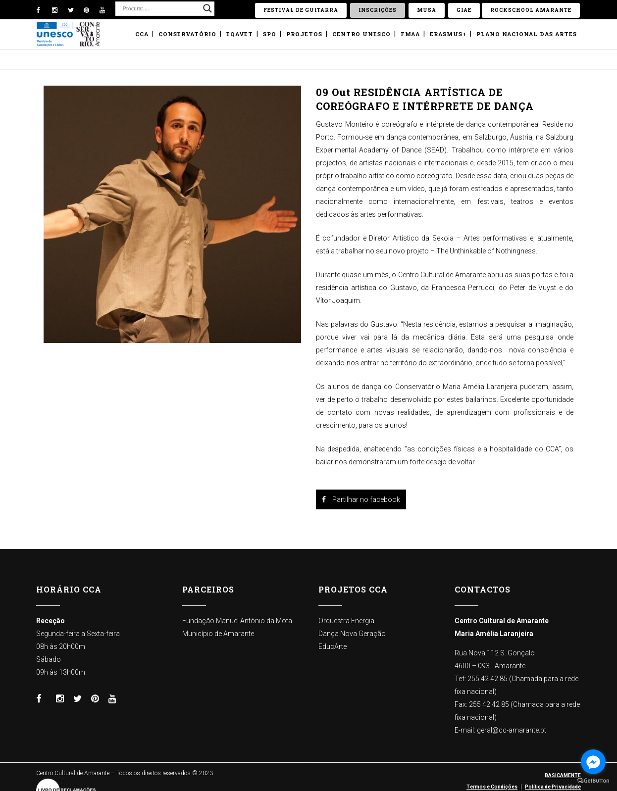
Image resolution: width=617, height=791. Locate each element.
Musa (426, 10)
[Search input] (160, 8)
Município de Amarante (218, 634)
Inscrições (378, 10)
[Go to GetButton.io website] (593, 781)
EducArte (332, 646)
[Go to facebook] (593, 761)
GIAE (464, 10)
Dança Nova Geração (352, 634)
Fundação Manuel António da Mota (237, 621)
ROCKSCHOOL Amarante (530, 10)
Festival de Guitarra (300, 10)
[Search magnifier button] (207, 8)
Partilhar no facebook (361, 499)
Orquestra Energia (346, 621)
